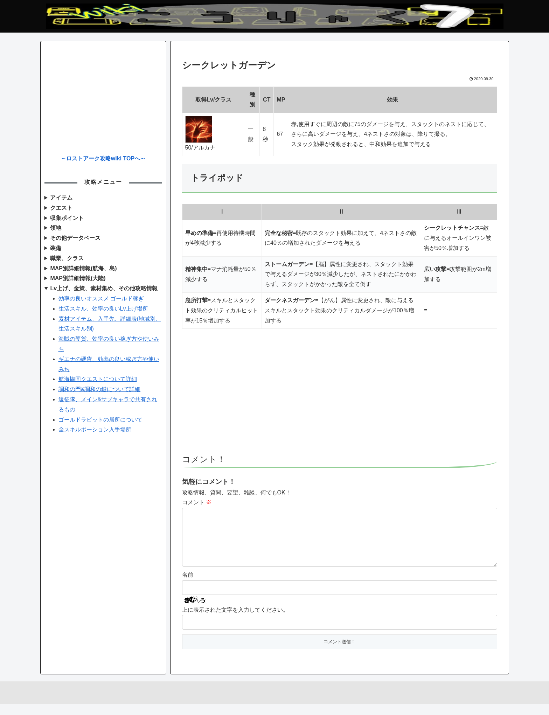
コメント (196, 502)
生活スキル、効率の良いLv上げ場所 (103, 309)
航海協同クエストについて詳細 (97, 379)
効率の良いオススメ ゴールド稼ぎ (101, 298)
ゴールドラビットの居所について (100, 420)
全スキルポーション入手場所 (94, 429)
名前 (187, 586)
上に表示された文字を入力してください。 (235, 621)
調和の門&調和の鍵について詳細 (99, 389)
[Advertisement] (339, 395)
